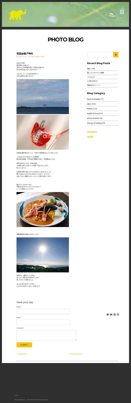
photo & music (93, 118)
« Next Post (22, 354)
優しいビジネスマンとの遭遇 (95, 72)
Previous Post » (76, 354)
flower (89, 108)
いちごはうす (91, 77)
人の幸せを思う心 (92, 81)
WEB (90, 136)
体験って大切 (91, 68)
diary (42, 57)
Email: (19, 317)
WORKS (92, 132)
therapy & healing (94, 123)
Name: (19, 307)
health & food (92, 113)
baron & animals (93, 99)
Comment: (20, 328)
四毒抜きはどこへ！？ (93, 85)
